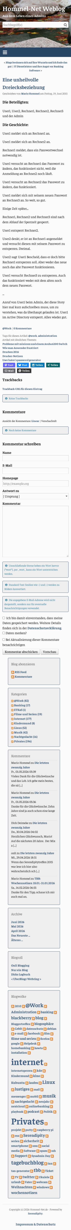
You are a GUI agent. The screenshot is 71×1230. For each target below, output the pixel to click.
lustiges (22, 1088)
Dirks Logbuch (20, 974)
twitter (29, 1176)
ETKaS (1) (20, 709)
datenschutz (34, 1028)
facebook (34, 1033)
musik (49, 1095)
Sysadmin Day (40, 1155)
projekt (16, 1130)
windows (43, 1187)
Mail (9, 370)
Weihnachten (21, 1187)
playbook (17, 1111)
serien (15, 1141)
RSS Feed (21, 672)
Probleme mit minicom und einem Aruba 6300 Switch (34, 343)
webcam (42, 1182)
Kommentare (23, 676)
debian (51, 1029)
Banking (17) (22, 705)
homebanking (20, 1048)
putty (29, 1129)
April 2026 (18, 931)
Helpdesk (30, 1043)
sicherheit (31, 1141)
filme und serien (23, 1038)
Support (21, 1155)
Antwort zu (10, 491)
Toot (9, 365)
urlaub (16, 1182)
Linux (48, 1082)
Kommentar (11, 503)
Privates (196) (23, 741)
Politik (48, 1111)
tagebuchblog (27, 1162)
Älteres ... (17, 940)
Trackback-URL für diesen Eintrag (22, 388)
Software (30, 1150)
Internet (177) (22, 718)
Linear (35, 421)
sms (35, 1145)
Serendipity (34, 1135)
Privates (27, 1120)
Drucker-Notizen (12, 356)
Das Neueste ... (20, 935)
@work (32, 335)
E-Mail (7, 465)
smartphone (19, 1146)
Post (22, 365)
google (15, 1043)
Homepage (10, 478)
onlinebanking (39, 1106)
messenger (18, 1096)
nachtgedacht (24, 1101)
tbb (37, 1170)
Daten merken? (16, 633)
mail (37, 1089)
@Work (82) (21, 700)
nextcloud (18, 1106)
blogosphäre (44, 1023)
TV (16, 1177)
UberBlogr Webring (26, 979)
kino (36, 1075)
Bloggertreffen (20, 1024)
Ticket (49, 1171)
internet (27, 1061)
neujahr (44, 1101)
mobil (34, 1096)
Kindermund (20, 1076)
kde (39, 1070)
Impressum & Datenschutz (35, 1224)
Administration (24, 1011)
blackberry (21, 1017)
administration (47, 335)
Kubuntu (18, 1082)
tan (50, 1163)
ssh (53, 1150)
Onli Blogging (20, 965)
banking (47, 1012)
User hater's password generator (21, 360)
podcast (33, 1111)
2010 (18, 1006)
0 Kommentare (22, 328)
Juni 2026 (17, 922)
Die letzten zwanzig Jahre (37, 853)
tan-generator (20, 1170)
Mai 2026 (17, 926)
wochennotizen (24, 1192)
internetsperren (22, 1070)
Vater (28, 1182)
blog (39, 1017)
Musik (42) (21, 732)
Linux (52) (20, 727)
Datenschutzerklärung (44, 628)
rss (17, 1135)
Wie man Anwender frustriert (20, 347)
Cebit (18, 1029)
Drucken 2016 (10, 351)
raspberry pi (45, 1130)
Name (6, 452)
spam (43, 1150)
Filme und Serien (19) (28, 714)
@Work (6, 328)
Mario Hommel (30, 93)
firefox (44, 1039)
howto (38, 1048)
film (47, 1033)
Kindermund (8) (24, 723)
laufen (33, 1082)
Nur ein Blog (19, 970)
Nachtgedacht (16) (25, 736)
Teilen (37, 365)
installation (19, 1052)
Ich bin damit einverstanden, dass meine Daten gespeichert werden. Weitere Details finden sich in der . (32, 623)
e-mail (19, 1033)
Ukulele (44, 1177)
